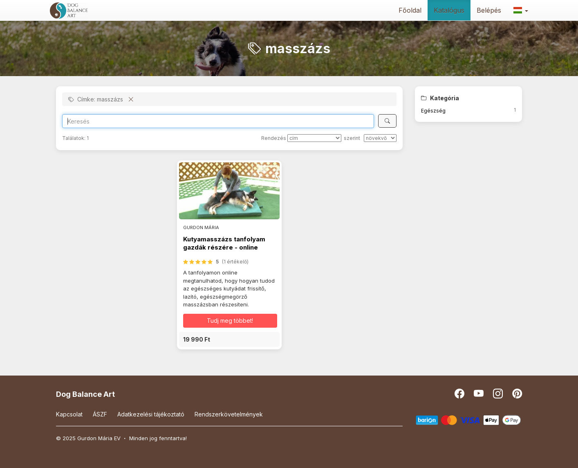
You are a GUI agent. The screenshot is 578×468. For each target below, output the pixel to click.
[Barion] (468, 419)
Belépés (489, 10)
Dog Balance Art (85, 394)
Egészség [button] (433, 111)
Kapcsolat (69, 414)
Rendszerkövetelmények (229, 414)
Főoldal (410, 10)
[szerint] (380, 138)
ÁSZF (100, 414)
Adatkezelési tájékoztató (150, 414)
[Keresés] (387, 121)
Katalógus (449, 10)
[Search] (218, 121)
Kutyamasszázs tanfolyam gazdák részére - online (224, 243)
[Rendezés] (314, 138)
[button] (520, 10)
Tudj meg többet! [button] (230, 320)
